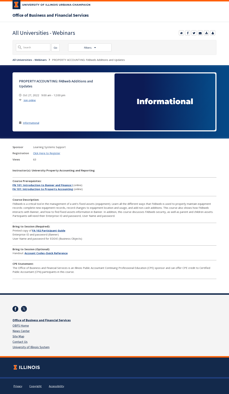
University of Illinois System (31, 347)
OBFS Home (21, 325)
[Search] (55, 47)
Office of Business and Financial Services (51, 15)
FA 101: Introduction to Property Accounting (43, 189)
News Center (21, 331)
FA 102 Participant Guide (48, 230)
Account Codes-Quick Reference (46, 253)
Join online (29, 100)
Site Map (18, 336)
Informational (31, 123)
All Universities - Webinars (30, 60)
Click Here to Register (46, 153)
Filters (88, 47)
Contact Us (20, 342)
